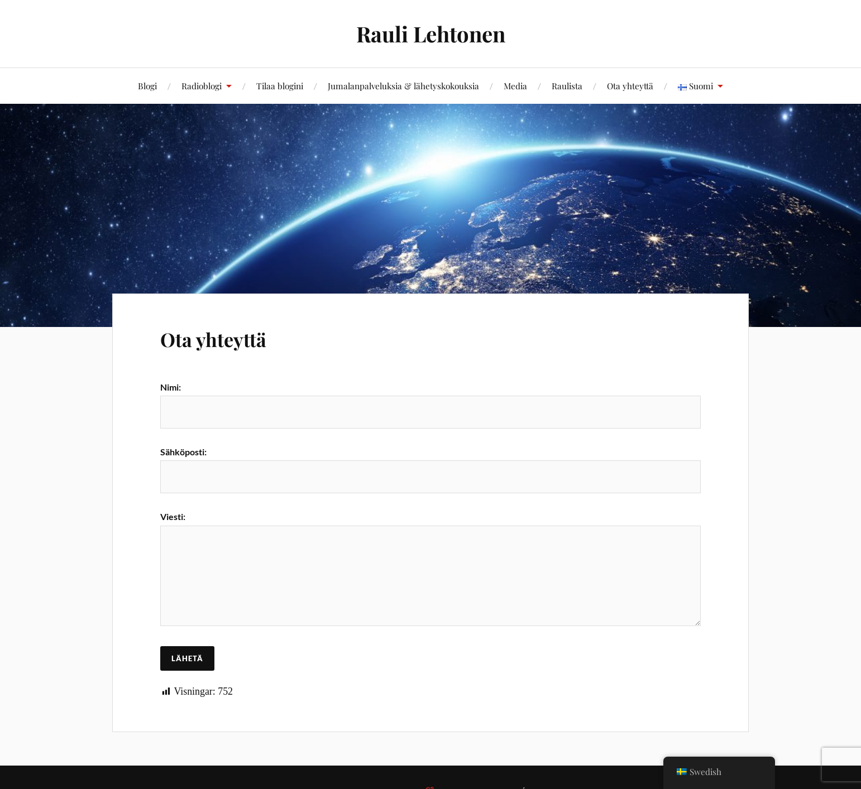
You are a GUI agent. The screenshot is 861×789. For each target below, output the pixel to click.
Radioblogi (201, 86)
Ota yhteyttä (630, 86)
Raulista (567, 86)
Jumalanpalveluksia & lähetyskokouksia (403, 86)
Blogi (147, 86)
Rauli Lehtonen (430, 34)
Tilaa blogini (279, 86)
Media (515, 86)
